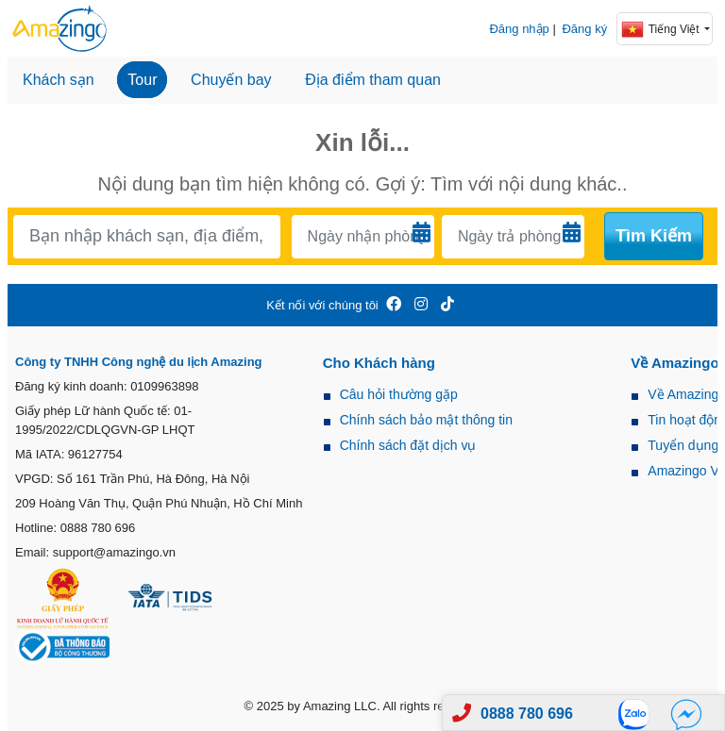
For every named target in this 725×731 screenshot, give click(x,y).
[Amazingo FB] (393, 305)
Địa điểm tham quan (373, 80)
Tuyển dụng (683, 445)
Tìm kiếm (653, 235)
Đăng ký (584, 29)
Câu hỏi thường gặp (399, 394)
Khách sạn (58, 80)
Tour (142, 80)
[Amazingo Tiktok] (447, 305)
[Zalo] (639, 713)
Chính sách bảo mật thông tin (426, 419)
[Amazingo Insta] (421, 305)
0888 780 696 (527, 714)
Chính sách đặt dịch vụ (408, 445)
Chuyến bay (231, 80)
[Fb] (686, 713)
